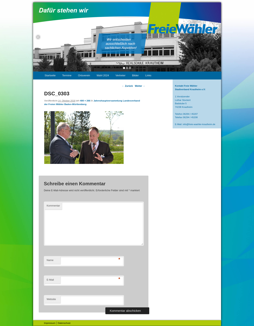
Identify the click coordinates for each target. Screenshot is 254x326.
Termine (66, 75)
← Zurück (127, 86)
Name (50, 260)
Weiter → (140, 86)
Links (148, 75)
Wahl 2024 (103, 75)
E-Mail (50, 279)
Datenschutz (64, 323)
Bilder (135, 75)
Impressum (50, 323)
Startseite (50, 75)
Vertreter (120, 75)
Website (51, 299)
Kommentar (53, 205)
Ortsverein (84, 75)
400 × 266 (85, 100)
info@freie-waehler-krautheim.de (199, 124)
